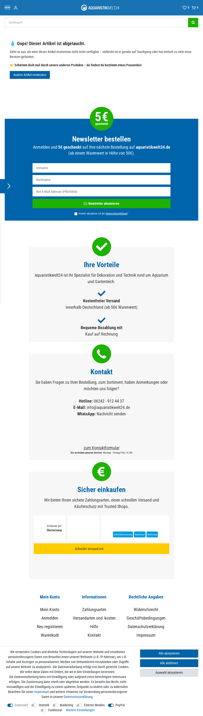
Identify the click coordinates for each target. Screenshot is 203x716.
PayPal (120, 705)
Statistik (44, 705)
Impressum (146, 635)
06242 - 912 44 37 (109, 400)
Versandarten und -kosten (94, 618)
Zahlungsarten (94, 609)
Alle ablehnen (169, 663)
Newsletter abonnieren (101, 203)
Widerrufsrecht (146, 609)
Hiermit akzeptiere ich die (103, 213)
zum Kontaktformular (101, 447)
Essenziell (21, 705)
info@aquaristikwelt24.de (108, 407)
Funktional (55, 710)
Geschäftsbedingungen (146, 618)
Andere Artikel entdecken (29, 75)
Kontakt (94, 635)
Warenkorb (50, 635)
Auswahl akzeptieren (169, 672)
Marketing (66, 705)
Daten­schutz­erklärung (78, 697)
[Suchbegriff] (96, 22)
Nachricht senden (111, 413)
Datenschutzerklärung (146, 626)
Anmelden (49, 618)
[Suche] (193, 22)
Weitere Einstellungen (80, 710)
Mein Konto (49, 609)
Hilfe (94, 626)
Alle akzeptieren (169, 653)
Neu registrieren (50, 626)
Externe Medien (94, 705)
